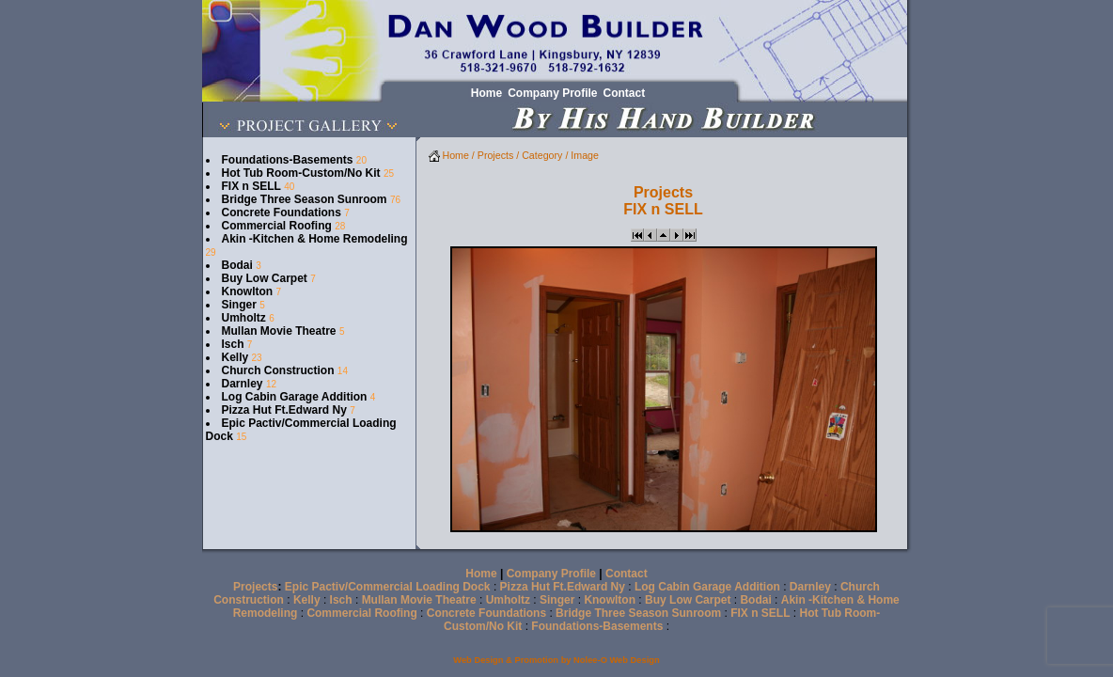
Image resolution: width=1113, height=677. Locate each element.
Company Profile (551, 573)
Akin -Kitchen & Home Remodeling (315, 238)
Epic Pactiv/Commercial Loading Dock (388, 586)
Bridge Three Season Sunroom (304, 199)
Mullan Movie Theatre (279, 331)
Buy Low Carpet (264, 278)
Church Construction (278, 370)
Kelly (235, 357)
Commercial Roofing (277, 225)
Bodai (237, 265)
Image (585, 155)
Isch (233, 344)
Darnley (242, 383)
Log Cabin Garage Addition (295, 396)
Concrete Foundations (281, 212)
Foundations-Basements (287, 159)
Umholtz (244, 317)
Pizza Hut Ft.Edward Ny (284, 410)
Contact (626, 573)
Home (449, 155)
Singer (239, 304)
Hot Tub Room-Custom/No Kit (301, 173)
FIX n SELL (251, 186)
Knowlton (248, 291)
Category (542, 155)
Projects (496, 155)
